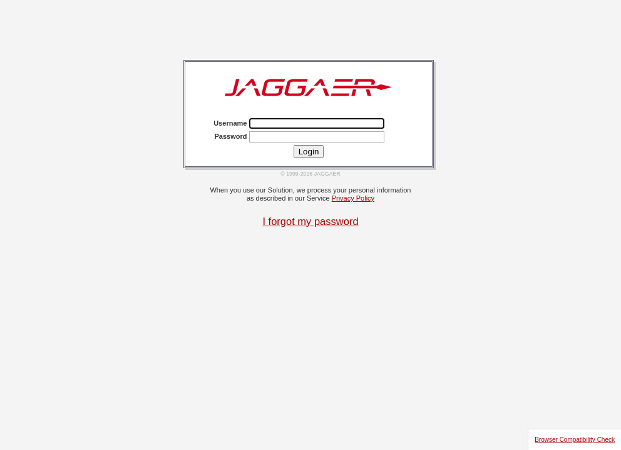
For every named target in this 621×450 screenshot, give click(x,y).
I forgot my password (310, 221)
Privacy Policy (353, 198)
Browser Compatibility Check (575, 439)
